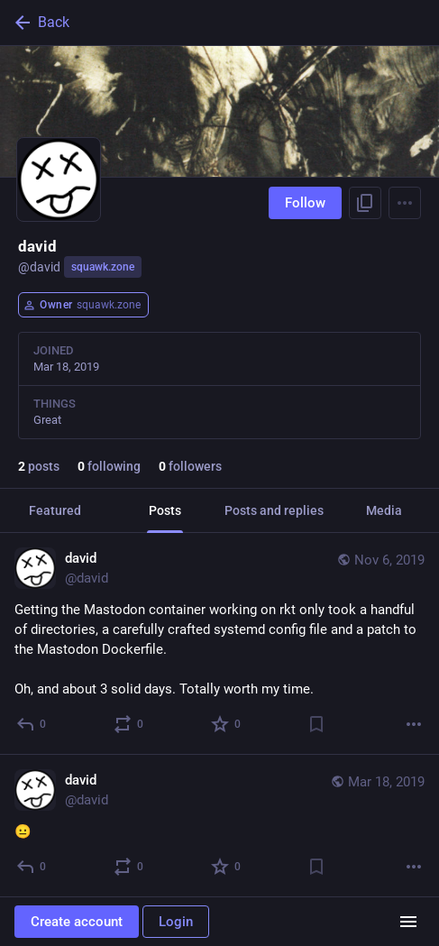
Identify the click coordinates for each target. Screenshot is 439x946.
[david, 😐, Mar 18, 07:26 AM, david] (219, 826)
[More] (414, 724)
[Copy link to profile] (365, 203)
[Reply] (32, 724)
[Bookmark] (316, 724)
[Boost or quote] (129, 724)
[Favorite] (226, 724)
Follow (305, 203)
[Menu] (405, 203)
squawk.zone (102, 267)
